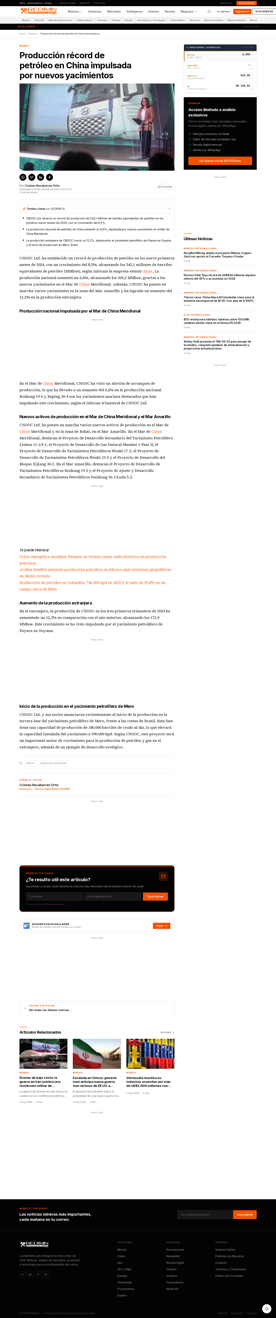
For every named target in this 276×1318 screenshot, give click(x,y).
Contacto (221, 1262)
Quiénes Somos (225, 1249)
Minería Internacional (60, 20)
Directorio (95, 11)
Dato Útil (39, 20)
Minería (26, 20)
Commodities (177, 20)
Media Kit (85, 3)
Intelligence (135, 11)
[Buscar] (209, 11)
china (147, 271)
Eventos (153, 11)
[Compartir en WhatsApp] (22, 177)
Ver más (167, 1032)
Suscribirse (246, 3)
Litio (119, 1262)
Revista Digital (175, 1262)
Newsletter (227, 3)
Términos (222, 1313)
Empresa (102, 20)
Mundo (129, 20)
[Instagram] (46, 1274)
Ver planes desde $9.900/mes (220, 160)
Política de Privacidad (229, 1275)
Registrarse (242, 11)
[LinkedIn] (30, 1274)
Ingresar (223, 11)
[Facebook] (38, 1274)
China (84, 284)
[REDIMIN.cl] (34, 1245)
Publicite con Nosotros (229, 1256)
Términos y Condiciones (230, 1269)
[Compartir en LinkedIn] (40, 177)
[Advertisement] (96, 349)
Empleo (122, 1295)
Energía (116, 20)
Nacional (195, 20)
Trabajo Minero (84, 20)
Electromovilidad (213, 20)
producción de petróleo (53, 763)
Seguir (161, 925)
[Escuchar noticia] (164, 187)
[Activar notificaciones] (266, 1308)
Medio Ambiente (236, 20)
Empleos (171, 1275)
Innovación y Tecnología (151, 20)
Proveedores (125, 1288)
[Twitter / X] (22, 1274)
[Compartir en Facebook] (49, 177)
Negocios (189, 11)
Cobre (121, 1256)
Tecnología (124, 1282)
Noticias (75, 11)
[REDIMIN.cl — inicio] (39, 11)
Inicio (22, 33)
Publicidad (99, 3)
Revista (170, 11)
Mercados (114, 11)
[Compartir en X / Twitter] (31, 177)
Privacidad (237, 1313)
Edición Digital (68, 3)
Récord (30, 763)
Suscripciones (175, 1249)
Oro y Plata (124, 1269)
